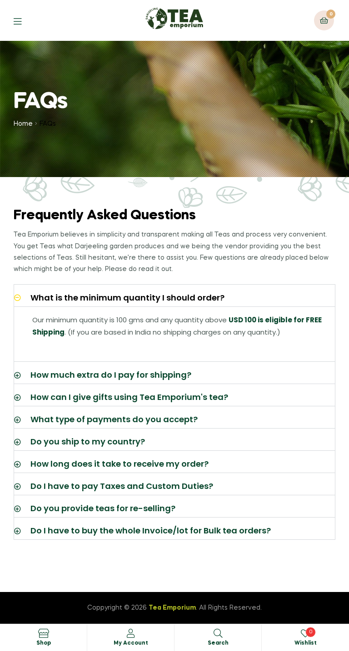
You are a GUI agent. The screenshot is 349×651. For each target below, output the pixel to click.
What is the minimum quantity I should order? (127, 297)
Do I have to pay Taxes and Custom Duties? (121, 486)
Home (23, 124)
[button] (174, 295)
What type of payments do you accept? (114, 419)
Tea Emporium (172, 608)
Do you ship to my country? (87, 441)
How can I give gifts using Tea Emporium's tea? (129, 397)
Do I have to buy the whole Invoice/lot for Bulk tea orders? (150, 530)
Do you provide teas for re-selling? (102, 508)
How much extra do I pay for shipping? (110, 374)
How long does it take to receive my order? (119, 463)
